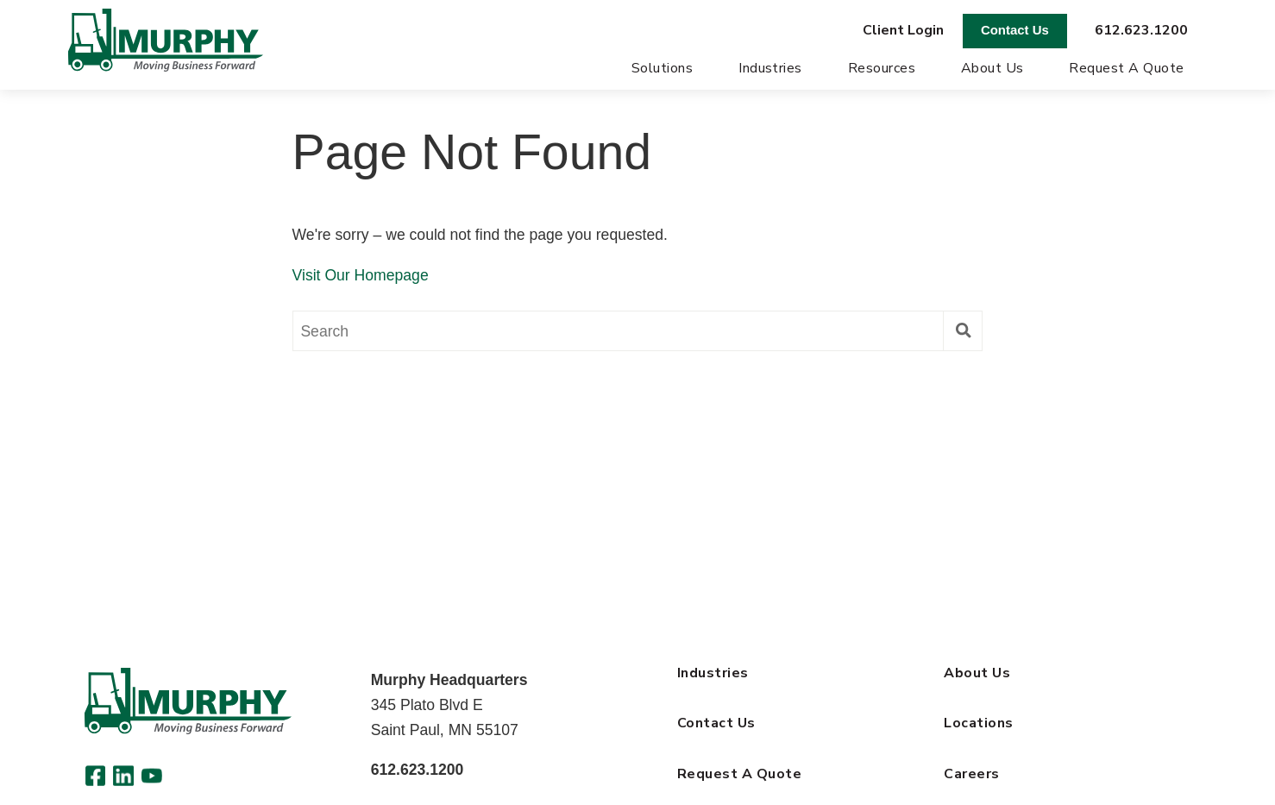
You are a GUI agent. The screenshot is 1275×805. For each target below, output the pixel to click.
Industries (770, 70)
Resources (881, 70)
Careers (971, 775)
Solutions (662, 70)
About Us (992, 70)
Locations (978, 724)
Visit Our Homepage (360, 277)
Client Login (903, 30)
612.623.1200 (1141, 30)
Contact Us (1015, 29)
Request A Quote (1126, 70)
